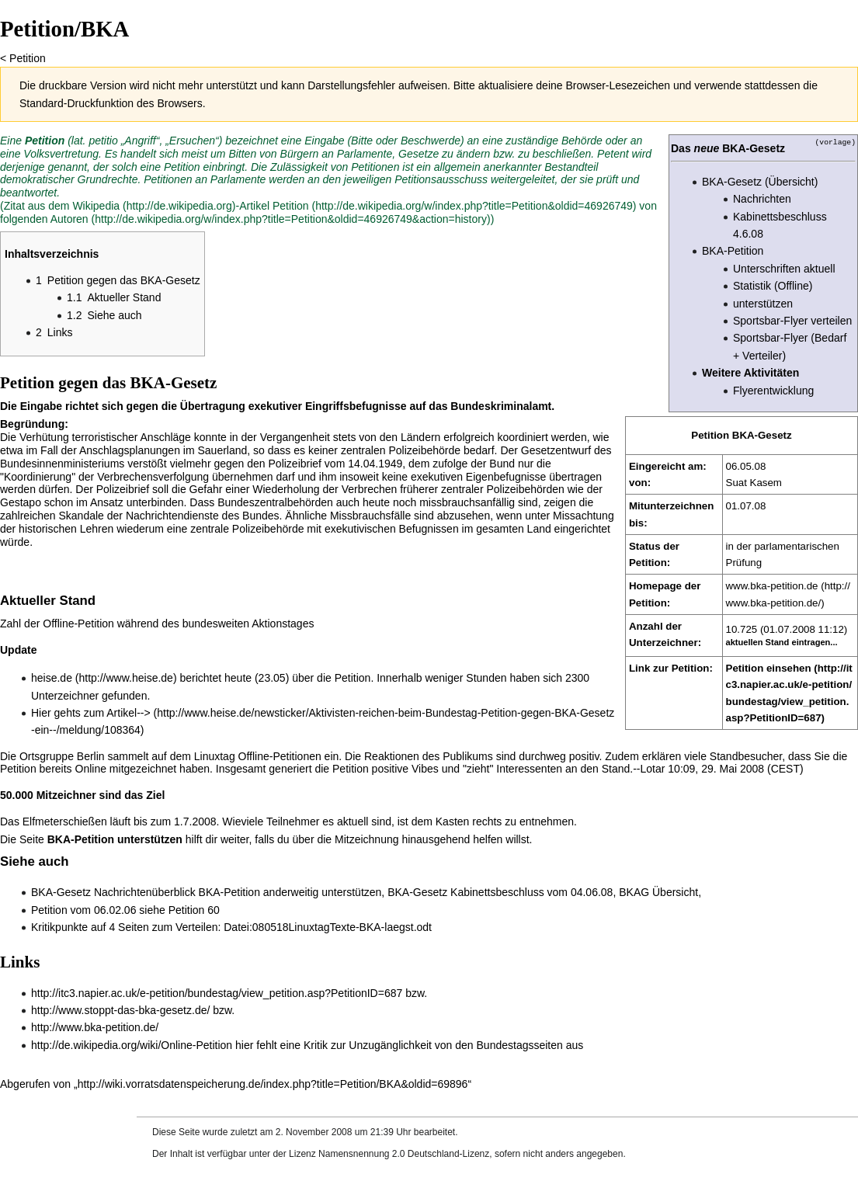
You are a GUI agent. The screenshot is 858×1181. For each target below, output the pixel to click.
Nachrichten (762, 199)
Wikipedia (96, 206)
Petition (27, 58)
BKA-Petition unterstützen (114, 839)
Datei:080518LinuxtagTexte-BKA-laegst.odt (328, 927)
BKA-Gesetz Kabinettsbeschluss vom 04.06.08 (500, 892)
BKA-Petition (732, 251)
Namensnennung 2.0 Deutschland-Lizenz (403, 1153)
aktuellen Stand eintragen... (782, 642)
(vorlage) (835, 142)
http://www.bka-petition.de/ (94, 1027)
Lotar (653, 768)
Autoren (69, 219)
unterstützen (763, 303)
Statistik (752, 286)
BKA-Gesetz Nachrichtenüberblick (113, 892)
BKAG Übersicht (658, 892)
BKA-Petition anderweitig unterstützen (290, 892)
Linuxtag (214, 756)
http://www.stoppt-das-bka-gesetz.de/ (120, 1010)
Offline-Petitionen (279, 756)
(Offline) (793, 286)
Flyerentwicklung (773, 390)
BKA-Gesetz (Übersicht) (760, 181)
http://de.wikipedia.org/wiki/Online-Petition (131, 1045)
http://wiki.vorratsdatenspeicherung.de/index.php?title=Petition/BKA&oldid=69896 (273, 1084)
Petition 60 (194, 910)
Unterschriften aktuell (784, 268)
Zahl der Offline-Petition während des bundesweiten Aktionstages (157, 623)
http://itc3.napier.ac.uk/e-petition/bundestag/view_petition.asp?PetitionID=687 (216, 993)
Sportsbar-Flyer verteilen (792, 320)
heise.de (51, 678)
